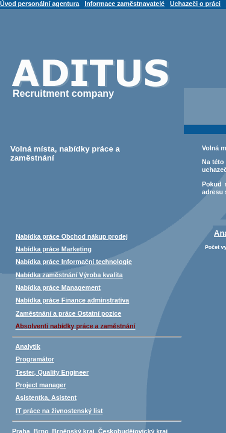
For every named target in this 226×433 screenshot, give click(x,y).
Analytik (28, 346)
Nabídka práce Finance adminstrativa (72, 300)
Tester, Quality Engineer (52, 372)
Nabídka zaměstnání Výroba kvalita (69, 274)
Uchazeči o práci (195, 3)
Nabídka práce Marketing (54, 249)
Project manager (41, 384)
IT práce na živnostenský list (59, 410)
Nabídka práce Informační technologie (74, 261)
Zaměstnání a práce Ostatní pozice (68, 313)
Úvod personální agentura (39, 3)
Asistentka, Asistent (46, 397)
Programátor (35, 359)
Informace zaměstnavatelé (124, 3)
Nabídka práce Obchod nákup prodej (72, 236)
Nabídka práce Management (58, 287)
